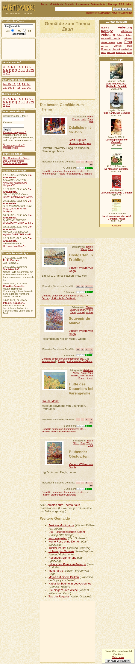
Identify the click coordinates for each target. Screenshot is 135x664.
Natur (83, 373)
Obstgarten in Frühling (81, 257)
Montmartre (56, 570)
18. (19, 87)
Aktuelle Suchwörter (122, 12)
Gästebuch (56, 4)
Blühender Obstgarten (79, 454)
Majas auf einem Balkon (64, 577)
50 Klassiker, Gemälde (117, 169)
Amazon (116, 225)
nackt (83, 119)
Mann (90, 116)
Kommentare (48, 173)
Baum (90, 440)
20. (29, 87)
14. (28, 84)
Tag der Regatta (59, 596)
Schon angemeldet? (13, 145)
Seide (103, 52)
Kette (119, 42)
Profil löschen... (12, 260)
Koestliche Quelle (124, 52)
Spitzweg (128, 38)
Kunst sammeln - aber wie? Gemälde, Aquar (116, 217)
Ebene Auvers (108, 42)
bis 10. (7, 84)
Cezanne (106, 49)
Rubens (105, 27)
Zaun (90, 119)
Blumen (81, 310)
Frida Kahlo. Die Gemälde (116, 113)
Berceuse (111, 52)
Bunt (82, 443)
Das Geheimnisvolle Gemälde (116, 192)
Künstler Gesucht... (14, 286)
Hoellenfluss (126, 49)
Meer (82, 375)
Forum (44, 4)
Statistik (69, 4)
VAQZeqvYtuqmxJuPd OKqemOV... (15, 184)
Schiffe (89, 375)
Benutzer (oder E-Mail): (15, 116)
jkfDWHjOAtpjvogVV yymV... (18, 197)
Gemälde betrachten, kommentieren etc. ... (64, 171)
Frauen (76, 119)
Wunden (104, 46)
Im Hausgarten (58, 538)
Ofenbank (116, 49)
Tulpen (129, 35)
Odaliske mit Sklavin (80, 129)
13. (24, 84)
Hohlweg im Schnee (61, 551)
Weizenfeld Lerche (110, 38)
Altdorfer (126, 31)
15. (5, 87)
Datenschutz (98, 4)
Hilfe (129, 4)
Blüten (73, 310)
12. (19, 84)
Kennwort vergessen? (14, 132)
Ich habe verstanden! (118, 660)
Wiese (84, 249)
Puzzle (61, 173)
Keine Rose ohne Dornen (64, 541)
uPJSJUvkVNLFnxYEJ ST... (18, 222)
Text (28, 31)
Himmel (81, 312)
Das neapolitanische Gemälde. (116, 140)
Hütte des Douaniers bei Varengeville (81, 388)
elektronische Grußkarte (80, 173)
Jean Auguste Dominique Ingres (80, 141)
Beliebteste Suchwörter (98, 12)
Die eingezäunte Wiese (63, 590)
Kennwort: (8, 122)
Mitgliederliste (10, 148)
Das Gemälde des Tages (16, 158)
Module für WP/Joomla (15, 163)
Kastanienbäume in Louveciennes (70, 583)
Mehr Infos (118, 657)
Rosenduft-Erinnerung (62, 557)
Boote (81, 378)
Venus (117, 45)
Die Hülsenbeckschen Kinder (67, 531)
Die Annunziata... (17, 176)
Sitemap (112, 4)
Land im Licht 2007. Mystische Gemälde (116, 84)
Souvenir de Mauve (79, 320)
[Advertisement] (87, 68)
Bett (91, 121)
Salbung (120, 35)
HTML (18, 31)
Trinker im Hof (57, 548)
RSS (121, 4)
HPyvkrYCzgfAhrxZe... (15, 246)
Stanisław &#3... (12, 269)
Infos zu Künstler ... (14, 303)
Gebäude (88, 370)
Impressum (82, 4)
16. (10, 87)
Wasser (74, 375)
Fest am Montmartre (61, 525)
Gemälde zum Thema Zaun (63, 505)
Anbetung (108, 34)
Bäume (89, 246)
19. (24, 87)
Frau (128, 42)
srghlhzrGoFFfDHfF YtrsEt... (18, 234)
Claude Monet (50, 401)
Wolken (89, 312)
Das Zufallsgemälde (13, 160)
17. (15, 87)
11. (14, 84)
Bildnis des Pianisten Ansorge (67, 564)
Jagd (129, 46)
